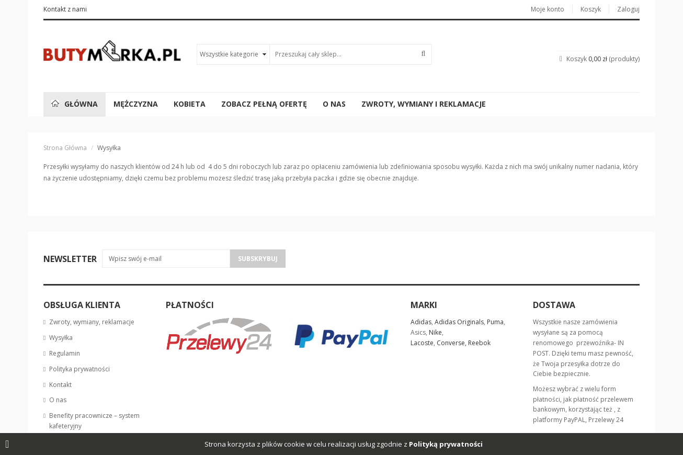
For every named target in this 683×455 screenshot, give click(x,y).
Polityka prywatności (79, 369)
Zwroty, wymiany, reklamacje (91, 321)
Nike (435, 332)
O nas (57, 399)
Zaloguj (628, 9)
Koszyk (590, 9)
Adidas (421, 321)
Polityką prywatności (446, 444)
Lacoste (422, 342)
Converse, (451, 342)
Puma (495, 321)
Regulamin (64, 353)
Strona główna (65, 147)
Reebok (479, 342)
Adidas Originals (459, 321)
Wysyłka (61, 337)
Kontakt (60, 384)
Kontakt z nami (65, 9)
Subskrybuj (258, 258)
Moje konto (547, 9)
